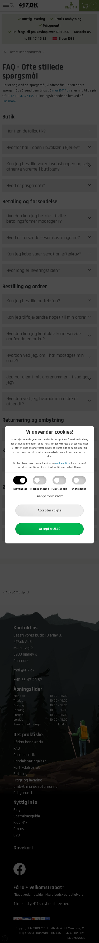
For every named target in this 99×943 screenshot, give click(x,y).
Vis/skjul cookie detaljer (50, 496)
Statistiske (79, 489)
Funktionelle (59, 489)
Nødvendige (20, 489)
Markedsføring (39, 489)
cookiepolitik (62, 463)
